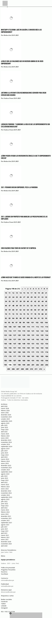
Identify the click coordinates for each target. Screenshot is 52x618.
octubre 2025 (5, 419)
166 (10, 352)
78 (35, 314)
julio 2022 (4, 501)
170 (28, 352)
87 (24, 318)
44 (42, 301)
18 (35, 293)
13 (17, 293)
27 (24, 297)
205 (8, 369)
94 (5, 322)
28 (28, 297)
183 (42, 356)
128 (19, 335)
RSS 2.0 (7, 612)
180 (28, 356)
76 (28, 314)
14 (20, 293)
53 (31, 306)
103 (41, 322)
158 (19, 348)
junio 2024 (4, 453)
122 (37, 331)
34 (6, 301)
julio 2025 (4, 425)
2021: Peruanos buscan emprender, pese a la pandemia (19, 187)
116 (10, 331)
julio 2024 (4, 451)
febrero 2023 (5, 487)
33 (46, 297)
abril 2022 (4, 508)
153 (42, 344)
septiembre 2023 (6, 472)
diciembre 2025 (6, 415)
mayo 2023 (4, 480)
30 (35, 297)
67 (39, 310)
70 (6, 314)
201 (32, 365)
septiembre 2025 (6, 421)
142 (37, 339)
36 (13, 301)
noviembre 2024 (6, 442)
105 (5, 327)
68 (42, 310)
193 (42, 361)
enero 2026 (5, 413)
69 (46, 310)
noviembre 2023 (6, 468)
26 (20, 297)
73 (17, 314)
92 (42, 318)
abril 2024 (4, 457)
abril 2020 (4, 546)
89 (31, 318)
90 (35, 318)
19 (39, 293)
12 (13, 293)
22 (6, 297)
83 (9, 318)
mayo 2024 (4, 455)
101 (32, 322)
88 (28, 318)
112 (37, 327)
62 (20, 310)
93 (46, 318)
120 (28, 331)
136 (10, 339)
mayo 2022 (4, 506)
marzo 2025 (5, 434)
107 (14, 327)
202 (37, 365)
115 (5, 331)
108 (19, 327)
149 (23, 344)
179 (23, 356)
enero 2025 (5, 438)
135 (5, 339)
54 (35, 306)
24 (13, 297)
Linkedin (3, 606)
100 (28, 322)
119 (23, 331)
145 (5, 344)
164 (46, 348)
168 (19, 352)
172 (37, 352)
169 (23, 352)
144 (46, 339)
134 (46, 335)
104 (46, 322)
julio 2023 (4, 476)
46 (6, 306)
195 (5, 365)
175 (5, 356)
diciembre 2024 (6, 440)
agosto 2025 (5, 423)
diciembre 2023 (6, 465)
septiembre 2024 (6, 446)
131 (32, 335)
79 (39, 314)
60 (13, 310)
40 (28, 301)
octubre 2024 (5, 444)
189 (23, 361)
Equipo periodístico (8, 560)
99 (24, 322)
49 (17, 306)
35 (9, 301)
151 (32, 344)
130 (28, 335)
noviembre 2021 (6, 518)
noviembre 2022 (6, 493)
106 (10, 327)
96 (13, 322)
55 (39, 306)
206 (13, 369)
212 (40, 369)
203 (42, 365)
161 (32, 348)
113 (42, 327)
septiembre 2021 (6, 523)
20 (42, 293)
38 (20, 301)
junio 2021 (4, 529)
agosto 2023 (5, 474)
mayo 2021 (4, 531)
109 (23, 327)
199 (23, 365)
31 (39, 297)
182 (37, 356)
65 (31, 310)
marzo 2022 (5, 510)
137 (14, 339)
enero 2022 (5, 514)
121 (32, 331)
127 (14, 335)
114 (46, 327)
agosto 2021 (5, 525)
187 (14, 361)
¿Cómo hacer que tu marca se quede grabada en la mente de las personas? (26, 278)
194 (46, 361)
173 (42, 352)
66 (35, 310)
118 (19, 331)
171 (32, 352)
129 (23, 335)
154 (46, 344)
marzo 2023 (5, 484)
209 (26, 369)
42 (35, 301)
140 (28, 339)
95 (9, 322)
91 (39, 318)
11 (9, 293)
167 (14, 352)
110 (28, 327)
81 (46, 314)
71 (9, 314)
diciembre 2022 (6, 491)
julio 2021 (4, 527)
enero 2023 (5, 489)
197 (14, 365)
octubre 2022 (5, 495)
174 (46, 352)
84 (13, 318)
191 (32, 361)
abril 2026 (4, 406)
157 (14, 348)
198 (19, 365)
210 (31, 369)
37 (17, 301)
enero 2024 (5, 463)
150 (28, 344)
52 (28, 306)
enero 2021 (5, 539)
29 (31, 297)
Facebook (4, 601)
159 (23, 348)
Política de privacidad (8, 568)
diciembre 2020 (6, 542)
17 (31, 293)
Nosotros (4, 572)
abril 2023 (4, 482)
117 (14, 331)
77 (31, 314)
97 (16, 322)
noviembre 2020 (6, 544)
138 (19, 339)
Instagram (4, 608)
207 (17, 369)
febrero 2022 (5, 512)
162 (37, 348)
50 (20, 306)
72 (13, 314)
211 (36, 369)
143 (42, 339)
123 (42, 331)
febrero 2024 (5, 461)
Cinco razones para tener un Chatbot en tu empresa (18, 248)
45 (46, 301)
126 (10, 335)
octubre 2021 (5, 520)
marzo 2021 (5, 535)
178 (19, 356)
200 (28, 365)
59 (9, 310)
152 (37, 344)
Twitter (3, 604)
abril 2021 (4, 533)
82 (6, 318)
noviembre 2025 (6, 417)
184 (46, 356)
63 (24, 310)
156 (10, 348)
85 (17, 318)
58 (6, 310)
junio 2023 (4, 478)
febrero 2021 (5, 537)
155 (5, 348)
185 (5, 361)
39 (24, 301)
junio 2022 (4, 504)
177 (14, 356)
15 (24, 293)
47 (9, 306)
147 (14, 344)
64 (28, 310)
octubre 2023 (5, 470)
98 (20, 322)
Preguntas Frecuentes (8, 570)
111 (32, 327)
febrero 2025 (5, 436)
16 (28, 293)
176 (10, 356)
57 (46, 306)
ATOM (12, 612)
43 (39, 301)
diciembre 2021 (6, 516)
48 (13, 306)
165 (5, 352)
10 (6, 293)
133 (42, 335)
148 (19, 344)
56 (42, 306)
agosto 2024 (5, 449)
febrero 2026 (5, 410)
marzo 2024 (5, 459)
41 (31, 301)
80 (42, 314)
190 (28, 361)
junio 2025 (4, 427)
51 (24, 306)
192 (37, 361)
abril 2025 (4, 432)
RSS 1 (3, 612)
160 (28, 348)
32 (42, 297)
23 (9, 297)
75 (24, 314)
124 (46, 331)
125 (5, 335)
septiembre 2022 (6, 497)
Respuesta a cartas (7, 596)
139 (23, 339)
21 (46, 293)
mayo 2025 (4, 429)
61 (17, 310)
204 (46, 365)
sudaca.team (8, 98)
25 (17, 297)
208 (22, 369)
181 (32, 356)
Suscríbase (4, 574)
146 (10, 344)
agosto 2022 (5, 499)
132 (37, 335)
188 (19, 361)
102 (37, 322)
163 (42, 348)
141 (32, 339)
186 (10, 361)
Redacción (7, 35)
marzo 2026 (5, 408)
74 (20, 314)
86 (20, 318)
